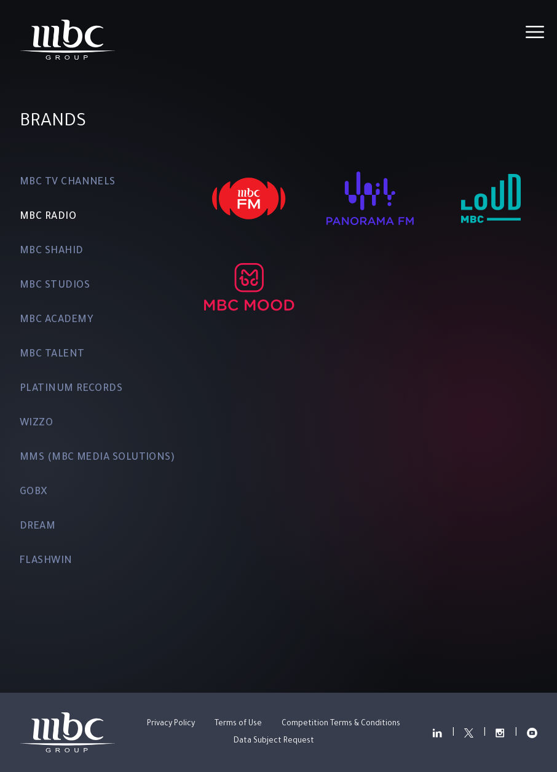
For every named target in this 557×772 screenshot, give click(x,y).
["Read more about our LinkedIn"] (436, 732)
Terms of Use (238, 724)
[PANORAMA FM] (370, 198)
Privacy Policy (171, 724)
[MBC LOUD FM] (490, 198)
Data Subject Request (274, 741)
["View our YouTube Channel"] (532, 732)
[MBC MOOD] (249, 287)
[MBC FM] (249, 198)
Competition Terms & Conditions (341, 724)
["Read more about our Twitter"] (468, 732)
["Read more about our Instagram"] (500, 732)
